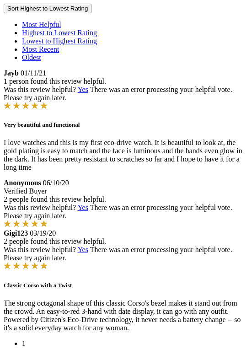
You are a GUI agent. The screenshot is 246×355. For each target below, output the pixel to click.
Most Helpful (41, 24)
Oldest (31, 57)
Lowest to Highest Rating (59, 41)
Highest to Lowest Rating (59, 33)
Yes (83, 89)
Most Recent (40, 49)
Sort (47, 8)
